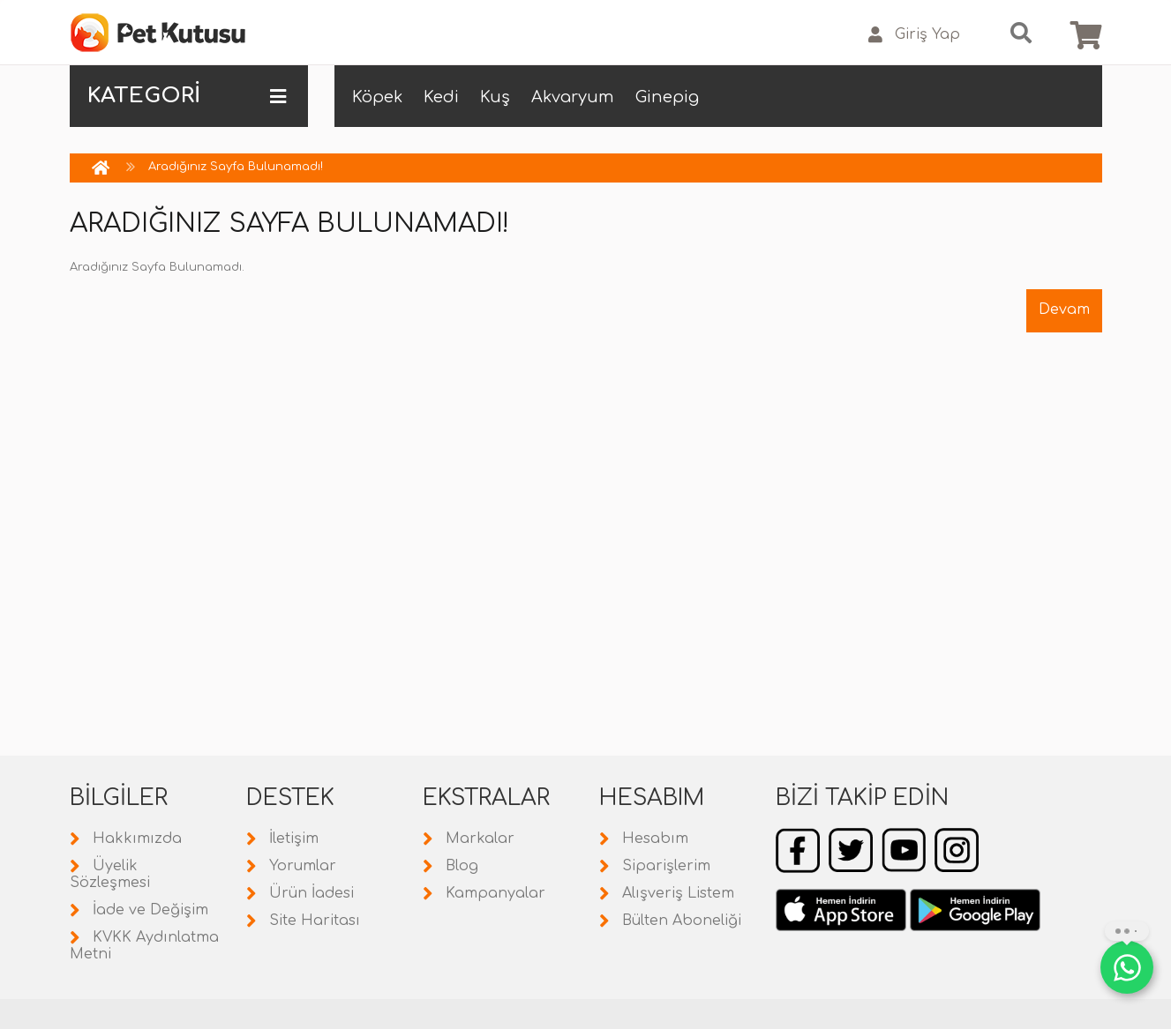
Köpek (377, 97)
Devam (1064, 309)
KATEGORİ (186, 96)
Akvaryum (572, 97)
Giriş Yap (914, 34)
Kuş (495, 97)
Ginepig (667, 97)
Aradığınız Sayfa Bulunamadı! (235, 166)
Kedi (441, 97)
